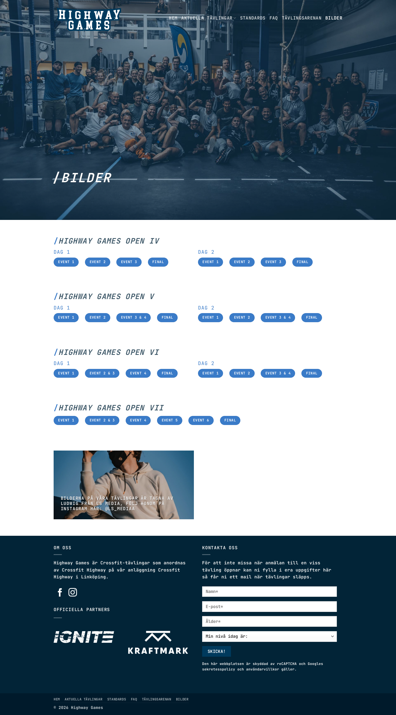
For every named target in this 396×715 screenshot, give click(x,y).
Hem (173, 18)
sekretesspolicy (218, 669)
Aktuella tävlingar (208, 18)
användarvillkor (262, 669)
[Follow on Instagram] (72, 593)
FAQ (274, 18)
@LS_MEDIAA (120, 509)
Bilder (333, 18)
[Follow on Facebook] (60, 593)
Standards (253, 18)
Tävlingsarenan (301, 18)
